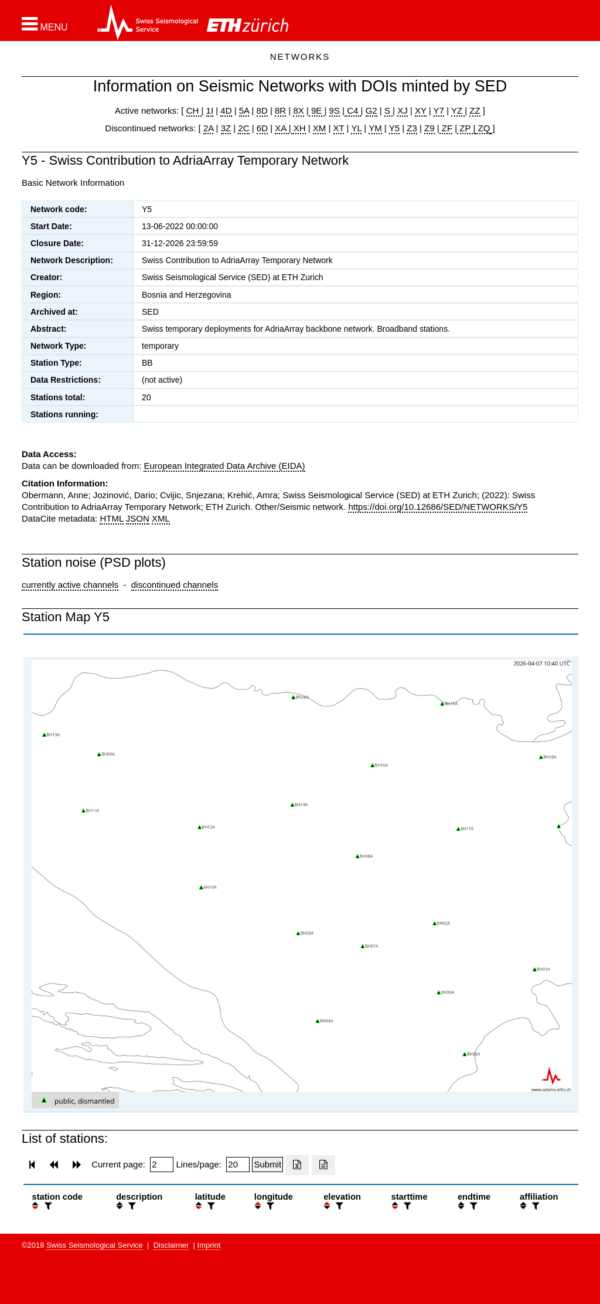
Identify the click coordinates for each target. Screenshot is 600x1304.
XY (421, 110)
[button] (45, 24)
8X (298, 110)
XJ (402, 110)
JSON (137, 518)
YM (375, 128)
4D (225, 110)
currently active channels (70, 585)
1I (210, 110)
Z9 (429, 128)
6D (262, 128)
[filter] (47, 1206)
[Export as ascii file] (323, 1165)
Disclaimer (171, 1245)
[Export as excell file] (297, 1165)
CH (194, 110)
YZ (458, 110)
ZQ (482, 128)
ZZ (474, 110)
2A (208, 128)
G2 (371, 110)
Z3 (412, 128)
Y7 (439, 110)
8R (280, 110)
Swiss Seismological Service (94, 1245)
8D (262, 110)
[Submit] (267, 1164)
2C (243, 128)
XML (161, 518)
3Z (226, 128)
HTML (111, 518)
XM (319, 128)
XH (298, 128)
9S (334, 110)
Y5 (394, 128)
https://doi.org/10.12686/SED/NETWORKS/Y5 (437, 507)
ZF (446, 128)
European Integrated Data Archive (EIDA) (224, 466)
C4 (353, 110)
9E (317, 110)
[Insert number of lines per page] (238, 1164)
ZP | (466, 128)
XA (281, 128)
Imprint (209, 1245)
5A (244, 110)
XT (339, 128)
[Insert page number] (161, 1164)
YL (356, 128)
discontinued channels (174, 585)
